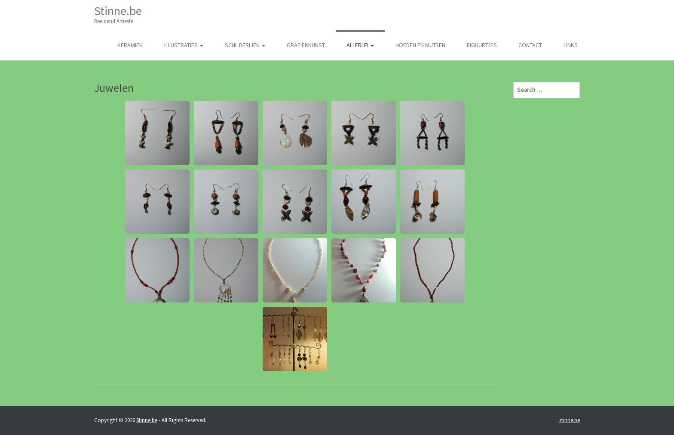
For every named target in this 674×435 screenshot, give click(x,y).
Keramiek (130, 45)
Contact (530, 45)
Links (571, 45)
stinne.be (569, 420)
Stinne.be (118, 14)
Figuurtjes (482, 45)
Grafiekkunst (306, 45)
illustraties (183, 45)
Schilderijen (245, 45)
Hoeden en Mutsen (420, 45)
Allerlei (360, 45)
